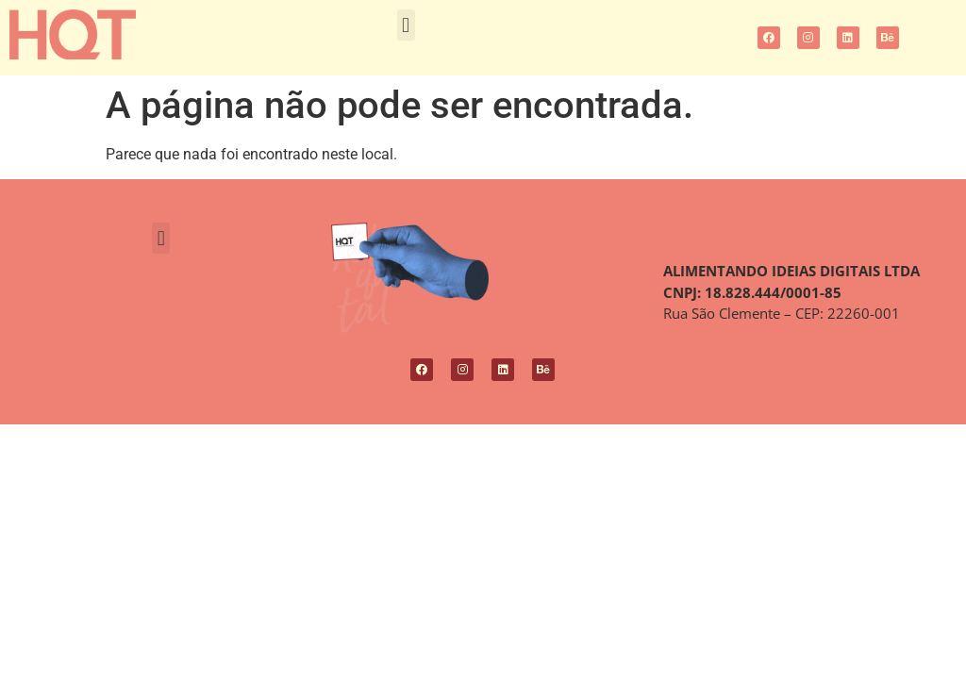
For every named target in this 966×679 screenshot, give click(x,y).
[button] (406, 25)
